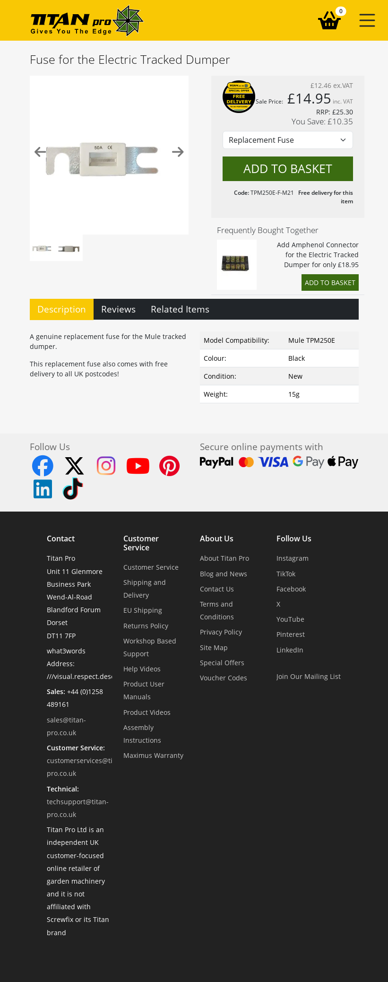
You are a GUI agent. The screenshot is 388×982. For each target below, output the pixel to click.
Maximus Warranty (153, 755)
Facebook (291, 588)
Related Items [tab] (180, 309)
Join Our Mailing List (308, 676)
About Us (216, 539)
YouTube (290, 619)
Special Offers (222, 662)
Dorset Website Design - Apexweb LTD (227, 956)
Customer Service (141, 543)
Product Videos (147, 712)
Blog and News (223, 573)
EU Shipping (142, 610)
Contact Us (217, 588)
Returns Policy (145, 625)
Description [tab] (61, 309)
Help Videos (142, 668)
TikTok (285, 573)
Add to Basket (330, 282)
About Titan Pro (224, 558)
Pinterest (290, 634)
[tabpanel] (194, 365)
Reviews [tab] (118, 309)
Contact (61, 539)
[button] (367, 20)
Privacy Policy (221, 631)
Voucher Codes (223, 677)
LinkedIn (289, 649)
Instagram (292, 558)
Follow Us (293, 539)
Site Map (214, 647)
